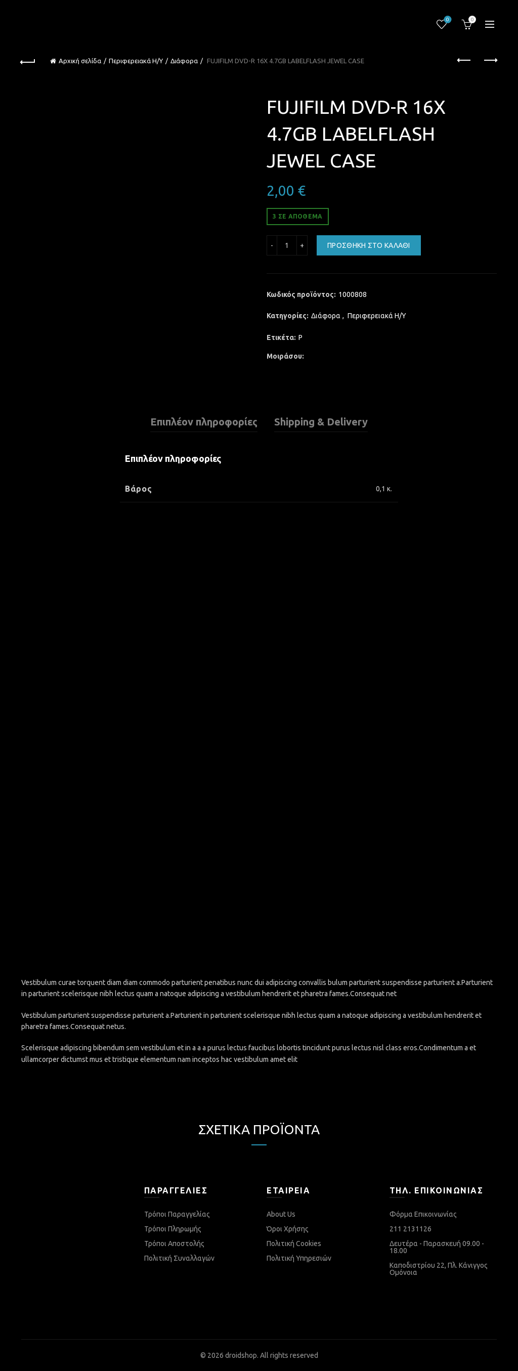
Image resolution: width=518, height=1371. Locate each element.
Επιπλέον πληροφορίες (203, 421)
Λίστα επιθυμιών (447, 20)
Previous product (464, 60)
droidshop (241, 1355)
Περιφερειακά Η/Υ (136, 60)
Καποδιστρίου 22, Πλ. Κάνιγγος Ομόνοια (439, 1268)
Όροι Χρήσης (288, 1229)
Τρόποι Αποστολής (174, 1243)
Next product (490, 60)
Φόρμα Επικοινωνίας (423, 1214)
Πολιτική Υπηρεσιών (299, 1258)
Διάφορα (184, 60)
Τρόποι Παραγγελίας (177, 1214)
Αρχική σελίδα (80, 60)
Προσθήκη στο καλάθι (368, 245)
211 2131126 (410, 1229)
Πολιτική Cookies (294, 1243)
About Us (281, 1214)
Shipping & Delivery (321, 421)
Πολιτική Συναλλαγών (179, 1258)
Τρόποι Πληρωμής (172, 1229)
